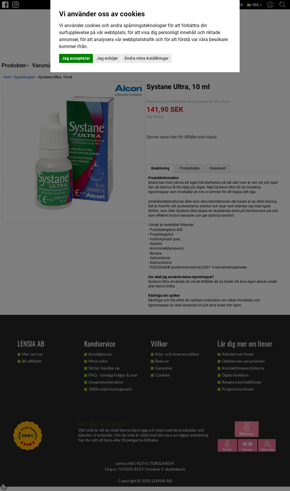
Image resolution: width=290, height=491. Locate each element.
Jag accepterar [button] (76, 58)
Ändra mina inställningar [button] (146, 58)
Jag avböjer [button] (107, 58)
